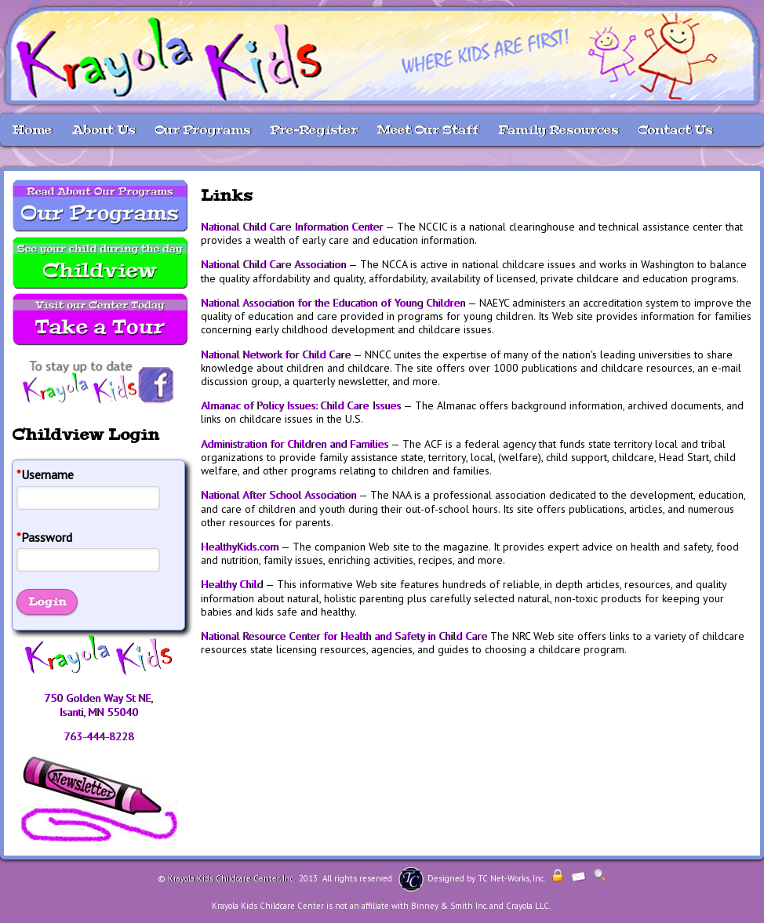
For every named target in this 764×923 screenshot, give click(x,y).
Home (32, 130)
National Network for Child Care (276, 354)
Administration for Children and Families (294, 444)
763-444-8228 (99, 736)
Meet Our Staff (427, 130)
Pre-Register (314, 130)
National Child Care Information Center (292, 227)
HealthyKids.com (239, 547)
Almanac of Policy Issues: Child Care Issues (301, 405)
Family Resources (558, 130)
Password (44, 537)
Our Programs (202, 130)
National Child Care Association (273, 264)
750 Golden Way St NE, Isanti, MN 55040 (98, 704)
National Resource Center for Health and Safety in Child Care (344, 636)
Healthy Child (232, 584)
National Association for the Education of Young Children (333, 303)
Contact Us (675, 130)
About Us (103, 130)
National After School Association (278, 495)
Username (45, 474)
